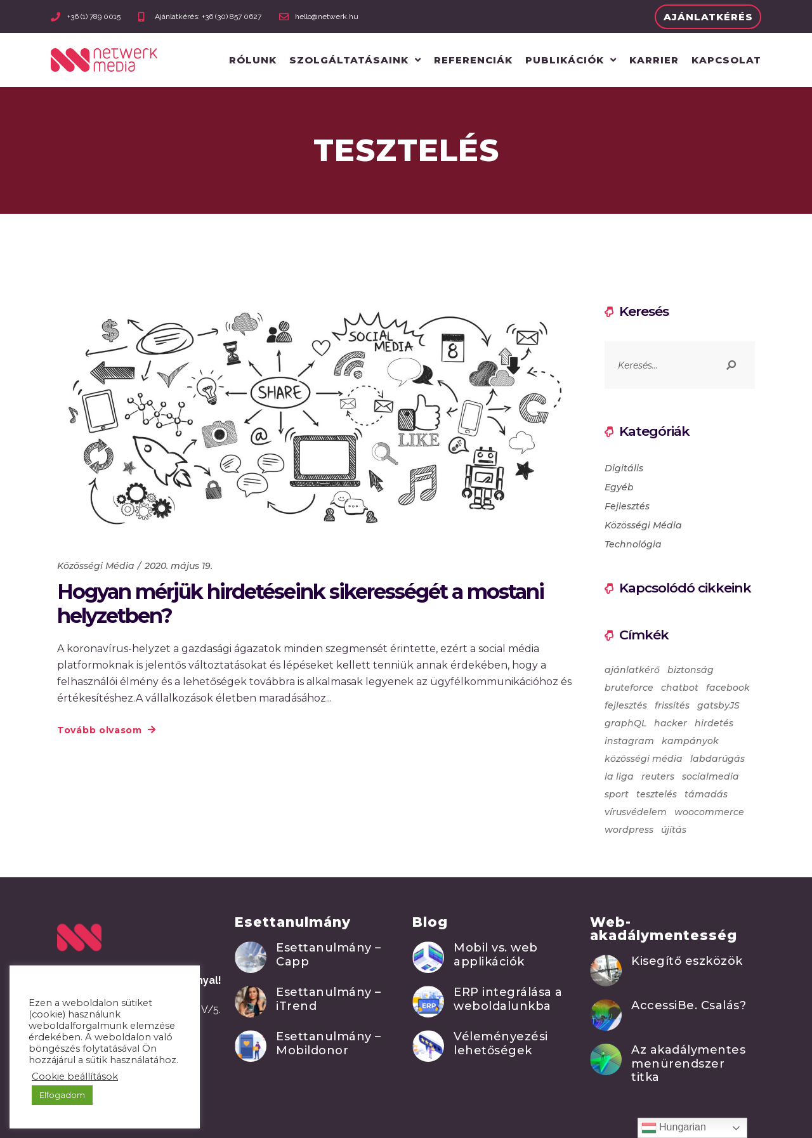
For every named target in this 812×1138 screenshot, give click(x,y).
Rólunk (253, 60)
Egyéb (619, 487)
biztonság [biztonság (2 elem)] (690, 669)
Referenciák (473, 60)
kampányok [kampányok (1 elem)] (690, 740)
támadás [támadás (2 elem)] (706, 794)
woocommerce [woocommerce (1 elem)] (709, 812)
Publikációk (571, 60)
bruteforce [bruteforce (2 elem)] (629, 687)
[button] (708, 16)
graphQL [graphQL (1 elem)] (625, 723)
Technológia (633, 544)
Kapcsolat (726, 60)
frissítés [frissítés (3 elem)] (672, 705)
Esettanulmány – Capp (328, 955)
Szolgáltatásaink (355, 60)
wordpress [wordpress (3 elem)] (629, 829)
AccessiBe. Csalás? (688, 1005)
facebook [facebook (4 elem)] (728, 687)
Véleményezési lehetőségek (501, 1043)
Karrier (654, 60)
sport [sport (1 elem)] (617, 794)
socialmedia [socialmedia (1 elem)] (710, 776)
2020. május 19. (179, 566)
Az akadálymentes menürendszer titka (688, 1063)
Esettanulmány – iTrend (328, 999)
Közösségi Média (95, 566)
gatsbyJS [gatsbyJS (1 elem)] (718, 705)
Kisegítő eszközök (687, 961)
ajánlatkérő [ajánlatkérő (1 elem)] (632, 669)
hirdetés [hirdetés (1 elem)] (714, 723)
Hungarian (673, 1127)
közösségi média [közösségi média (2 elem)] (644, 758)
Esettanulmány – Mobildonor (328, 1043)
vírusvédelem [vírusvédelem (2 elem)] (636, 812)
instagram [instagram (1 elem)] (629, 740)
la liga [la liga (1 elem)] (619, 776)
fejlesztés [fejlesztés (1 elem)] (626, 705)
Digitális (624, 468)
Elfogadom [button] (62, 1095)
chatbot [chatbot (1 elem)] (679, 687)
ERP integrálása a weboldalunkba (508, 999)
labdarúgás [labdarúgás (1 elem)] (717, 758)
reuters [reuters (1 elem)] (657, 776)
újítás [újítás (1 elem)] (673, 829)
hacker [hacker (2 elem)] (670, 723)
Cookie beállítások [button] (75, 1076)
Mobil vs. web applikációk (496, 955)
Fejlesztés (627, 506)
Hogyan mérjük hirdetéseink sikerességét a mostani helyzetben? (300, 603)
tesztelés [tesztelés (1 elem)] (656, 794)
